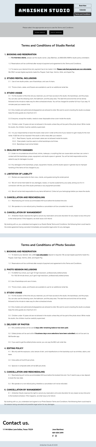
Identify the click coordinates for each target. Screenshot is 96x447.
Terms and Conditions (82, 14)
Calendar (83, 10)
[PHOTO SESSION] (56, 32)
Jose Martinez (58, 429)
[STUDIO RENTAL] (40, 32)
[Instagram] (56, 436)
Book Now (82, 6)
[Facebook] (53, 436)
